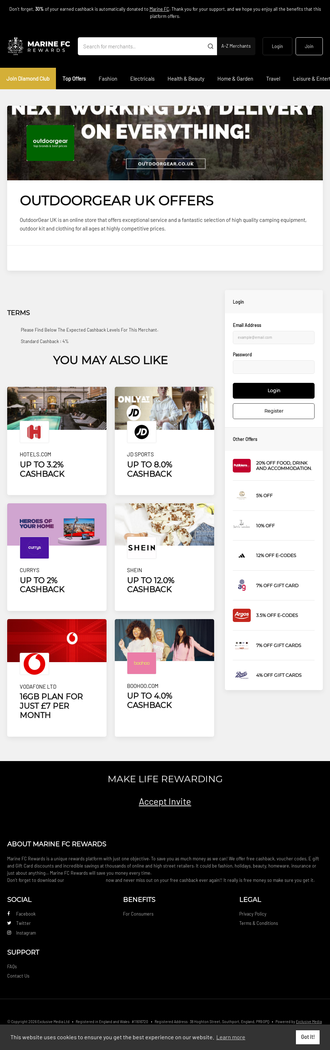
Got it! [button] (308, 1037)
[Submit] (210, 46)
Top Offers (74, 78)
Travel (273, 78)
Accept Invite (165, 801)
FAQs (12, 966)
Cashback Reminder (85, 880)
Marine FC (159, 9)
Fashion (108, 78)
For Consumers (138, 914)
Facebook (21, 914)
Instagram (21, 933)
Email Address (247, 325)
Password (242, 354)
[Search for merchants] (141, 46)
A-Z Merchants (236, 46)
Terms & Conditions (258, 923)
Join (309, 46)
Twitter (19, 923)
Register (273, 411)
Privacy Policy (253, 914)
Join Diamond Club (28, 78)
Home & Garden (235, 78)
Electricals (142, 78)
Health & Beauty (186, 78)
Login (277, 46)
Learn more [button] (230, 1037)
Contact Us (18, 976)
